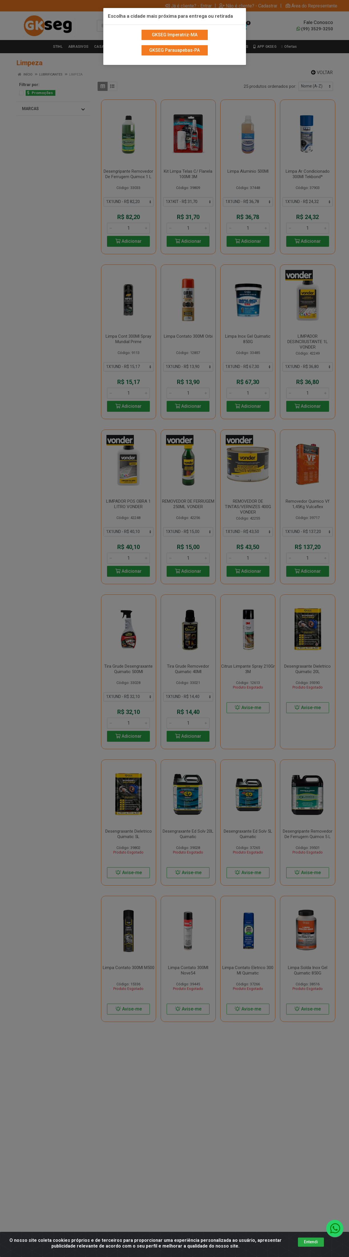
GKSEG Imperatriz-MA (174, 22)
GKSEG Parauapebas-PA (174, 38)
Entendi (311, 1242)
